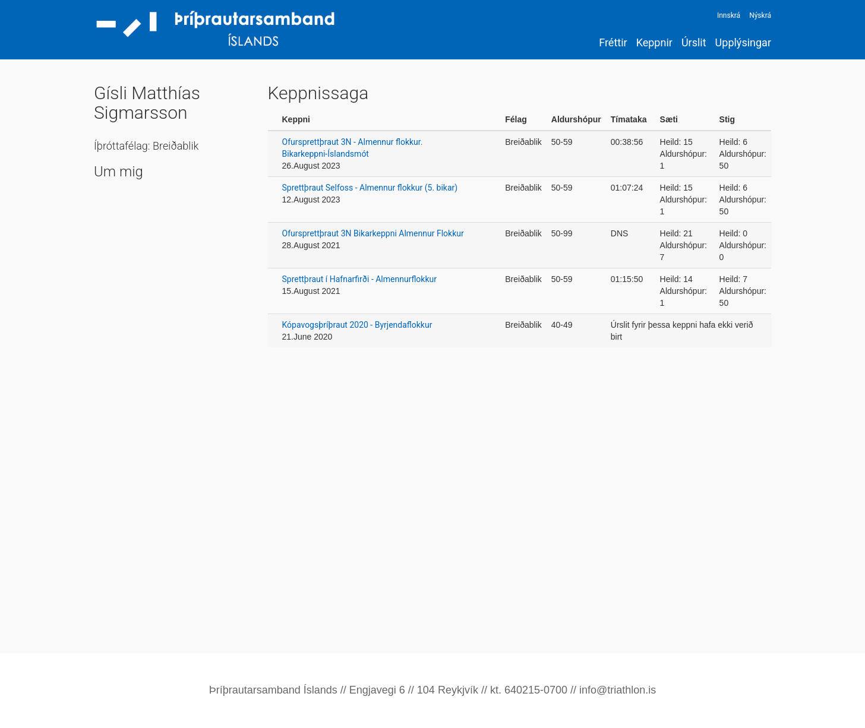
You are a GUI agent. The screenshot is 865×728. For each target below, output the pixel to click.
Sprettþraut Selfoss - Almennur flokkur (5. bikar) (370, 187)
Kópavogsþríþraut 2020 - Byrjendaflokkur (357, 325)
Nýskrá (760, 15)
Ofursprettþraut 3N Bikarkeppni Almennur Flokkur (373, 233)
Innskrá (728, 15)
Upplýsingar (743, 42)
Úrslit (693, 42)
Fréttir (613, 42)
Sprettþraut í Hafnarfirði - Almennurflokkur (359, 279)
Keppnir (654, 42)
